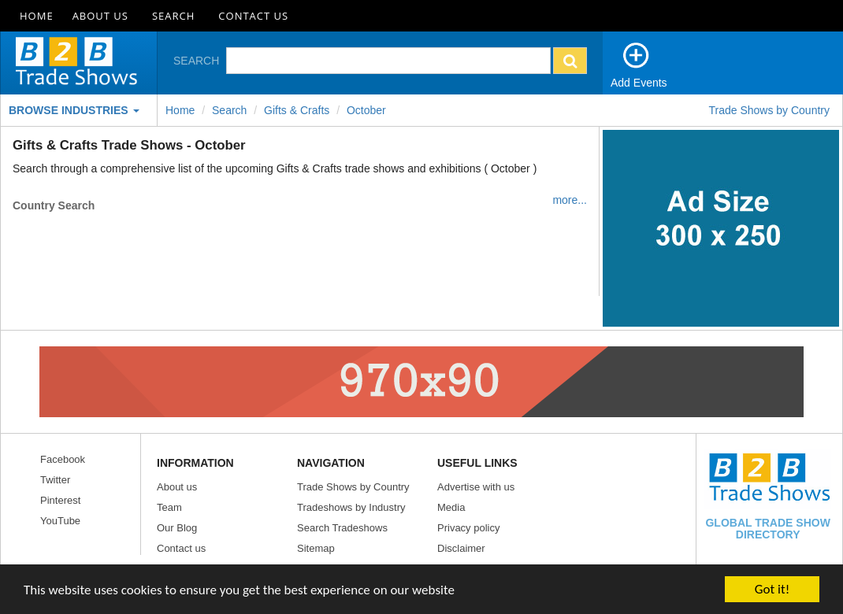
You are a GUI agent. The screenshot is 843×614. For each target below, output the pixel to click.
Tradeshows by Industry (351, 507)
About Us (100, 16)
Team (169, 507)
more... (569, 200)
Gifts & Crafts (296, 110)
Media (451, 507)
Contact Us (253, 16)
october (366, 110)
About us (177, 487)
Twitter (55, 480)
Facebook (62, 459)
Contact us (181, 548)
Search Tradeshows (342, 528)
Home (37, 16)
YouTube (60, 521)
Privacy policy (468, 528)
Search (173, 16)
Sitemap (316, 548)
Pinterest (60, 500)
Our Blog (177, 528)
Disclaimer (461, 548)
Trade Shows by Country (769, 110)
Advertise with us (475, 487)
